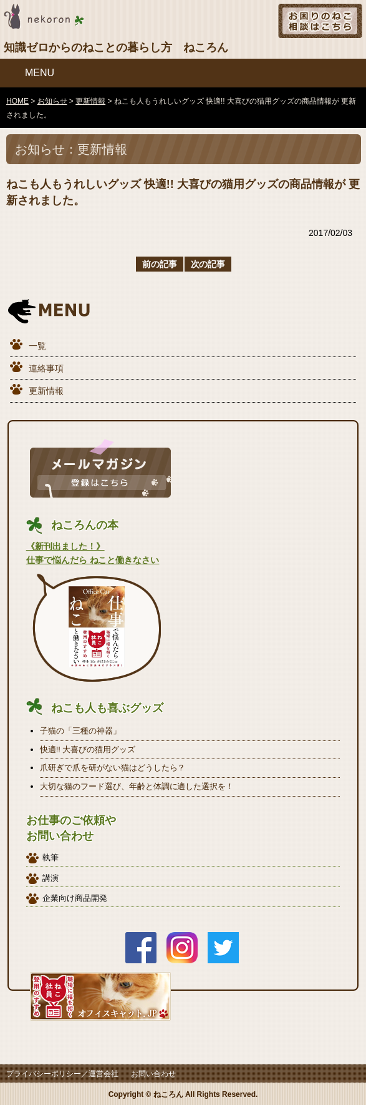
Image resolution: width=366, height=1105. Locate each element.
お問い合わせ (153, 1073)
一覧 (37, 346)
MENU (39, 72)
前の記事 (159, 264)
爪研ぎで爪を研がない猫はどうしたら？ (113, 767)
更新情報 (46, 391)
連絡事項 (46, 368)
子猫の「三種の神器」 (80, 730)
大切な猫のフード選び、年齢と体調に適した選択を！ (137, 786)
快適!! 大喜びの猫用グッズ (88, 749)
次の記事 (208, 264)
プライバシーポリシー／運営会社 (62, 1073)
